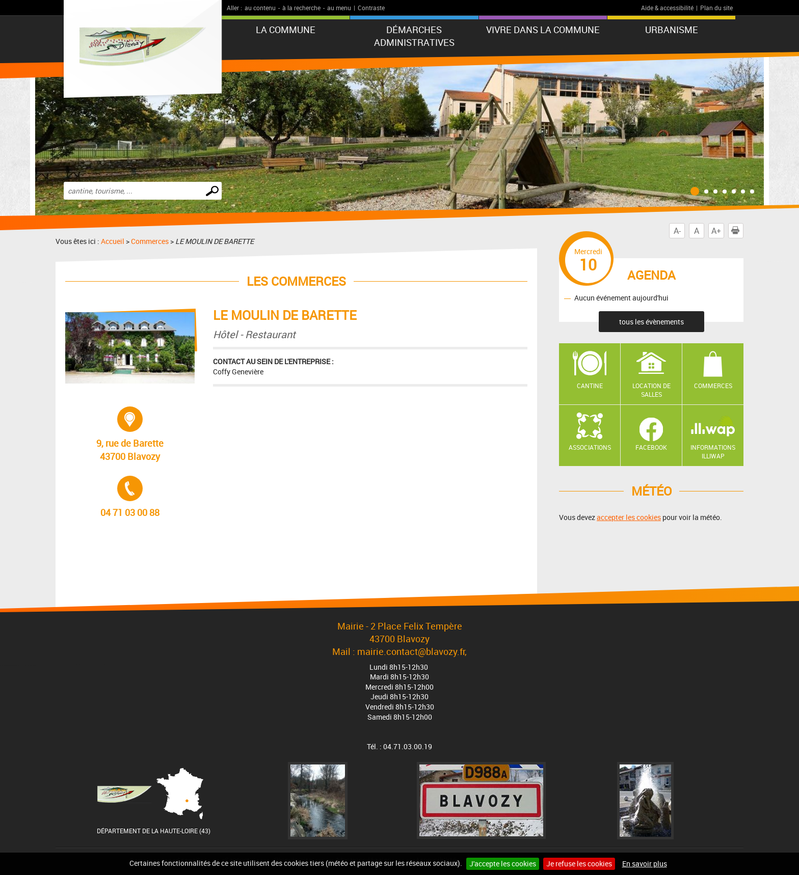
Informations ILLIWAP (712, 451)
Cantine (590, 385)
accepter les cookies (629, 517)
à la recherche (301, 8)
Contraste (371, 8)
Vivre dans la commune (543, 29)
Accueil (112, 241)
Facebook (651, 447)
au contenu (260, 8)
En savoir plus (644, 863)
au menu (339, 8)
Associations (590, 447)
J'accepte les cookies (502, 863)
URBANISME (671, 29)
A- (677, 230)
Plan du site (716, 8)
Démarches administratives (414, 35)
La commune (285, 29)
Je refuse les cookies (579, 863)
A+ (716, 230)
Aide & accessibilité (667, 8)
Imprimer (737, 230)
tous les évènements (651, 321)
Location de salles (651, 389)
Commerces (150, 241)
